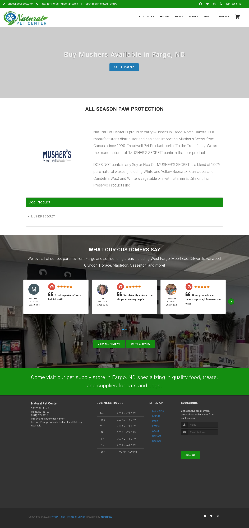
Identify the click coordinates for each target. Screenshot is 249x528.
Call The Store (124, 67)
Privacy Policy (57, 516)
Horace (105, 265)
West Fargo (160, 258)
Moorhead (179, 258)
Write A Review (140, 344)
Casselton (138, 265)
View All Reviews (109, 344)
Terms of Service (76, 516)
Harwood (213, 258)
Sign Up (191, 455)
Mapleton (120, 265)
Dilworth (197, 258)
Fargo (90, 258)
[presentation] (199, 442)
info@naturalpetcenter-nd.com (48, 418)
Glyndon (91, 265)
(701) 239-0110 (39, 415)
